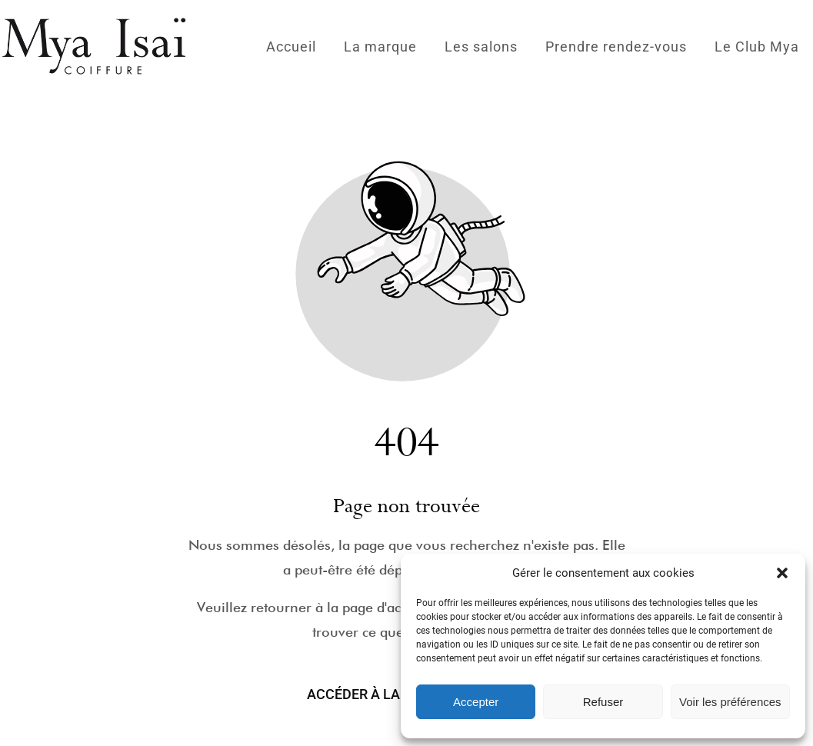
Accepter (475, 701)
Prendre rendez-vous (616, 46)
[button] (782, 573)
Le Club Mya (757, 46)
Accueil (291, 46)
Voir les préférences (730, 701)
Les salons (481, 46)
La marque (380, 46)
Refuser (603, 701)
